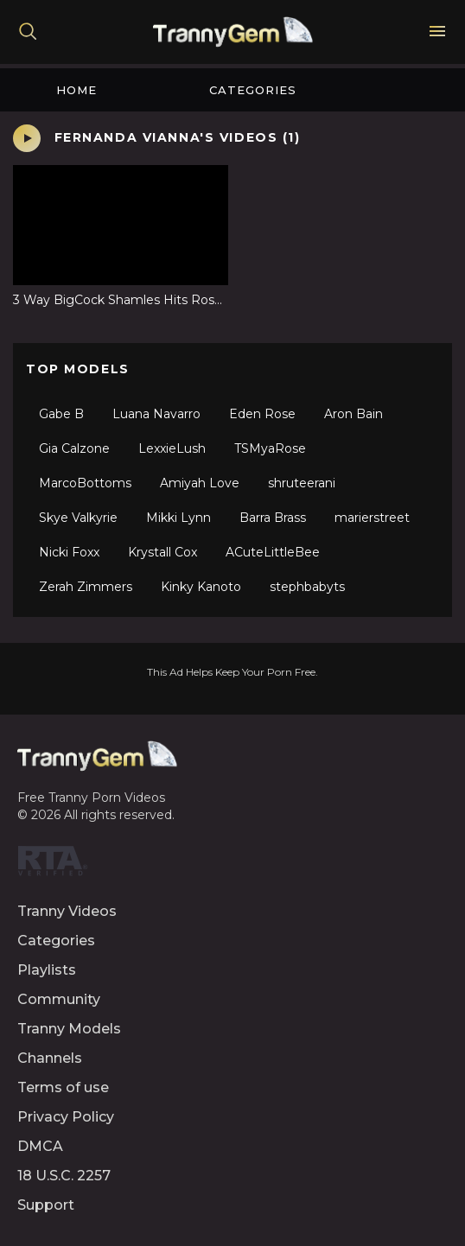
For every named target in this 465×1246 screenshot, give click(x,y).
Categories (252, 90)
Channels (49, 1058)
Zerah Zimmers (85, 586)
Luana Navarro (156, 414)
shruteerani (301, 483)
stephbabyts (307, 586)
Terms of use (63, 1087)
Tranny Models (69, 1028)
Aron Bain (353, 414)
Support (45, 1205)
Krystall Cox (162, 552)
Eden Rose (262, 414)
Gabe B (61, 414)
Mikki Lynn (178, 517)
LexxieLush (172, 448)
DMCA (40, 1146)
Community (58, 999)
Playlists (46, 970)
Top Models (78, 369)
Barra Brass (272, 517)
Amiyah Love (199, 483)
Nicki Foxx (69, 552)
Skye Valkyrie (78, 517)
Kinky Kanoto (201, 586)
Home (76, 90)
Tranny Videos (67, 911)
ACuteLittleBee (273, 552)
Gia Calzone (74, 448)
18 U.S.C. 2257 (64, 1175)
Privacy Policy (65, 1117)
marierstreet (372, 517)
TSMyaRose (270, 448)
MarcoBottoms (85, 483)
